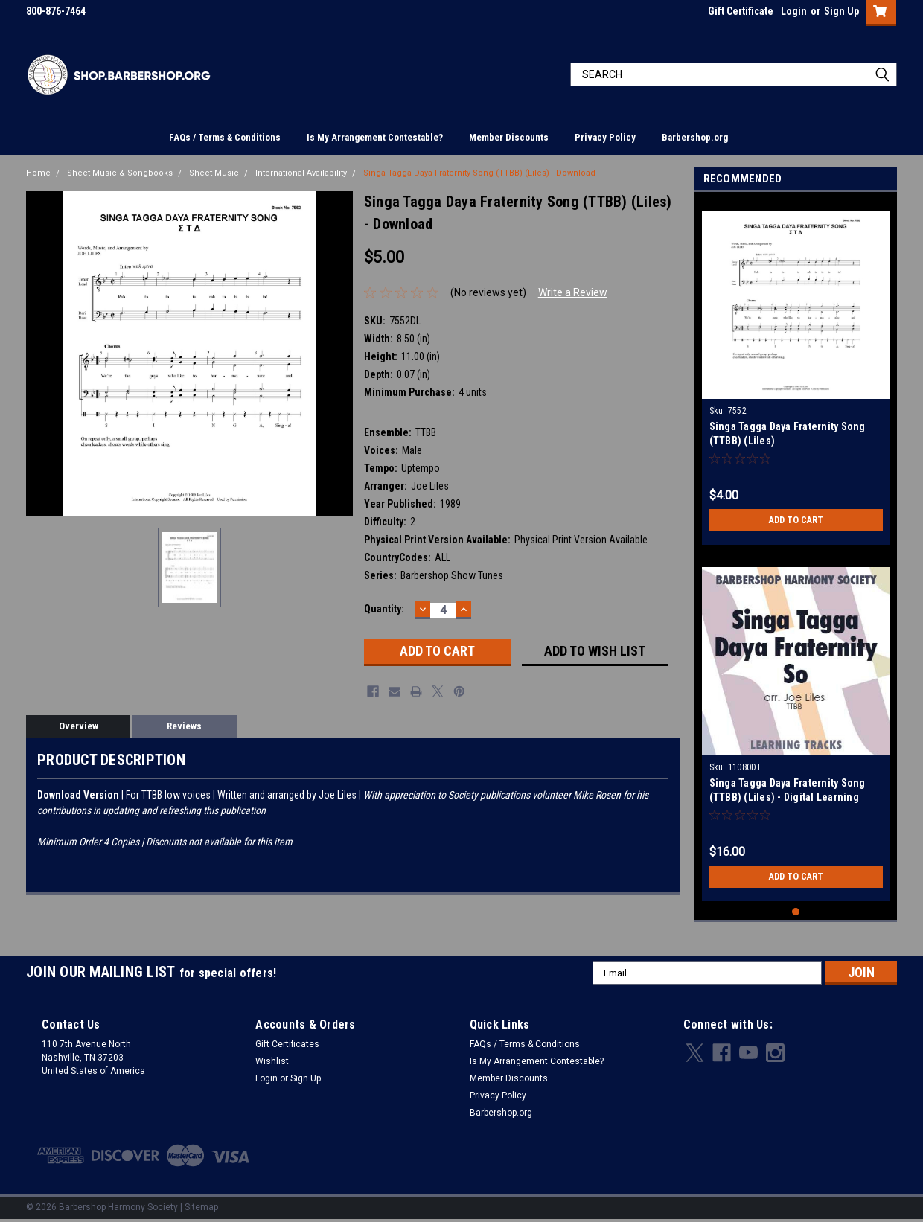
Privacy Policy (605, 137)
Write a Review (572, 292)
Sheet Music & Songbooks (120, 173)
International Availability (301, 173)
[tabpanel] (796, 372)
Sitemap (201, 1207)
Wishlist (272, 1061)
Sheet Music (214, 173)
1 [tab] (796, 912)
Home (38, 173)
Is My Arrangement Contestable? (375, 137)
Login (794, 11)
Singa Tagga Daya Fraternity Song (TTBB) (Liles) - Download (479, 173)
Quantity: (384, 609)
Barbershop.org (695, 137)
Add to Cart (796, 520)
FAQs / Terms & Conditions (225, 137)
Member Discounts (509, 137)
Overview (78, 726)
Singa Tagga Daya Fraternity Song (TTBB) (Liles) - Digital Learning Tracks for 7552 (787, 797)
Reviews (184, 726)
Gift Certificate (740, 11)
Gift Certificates (287, 1044)
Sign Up (841, 11)
